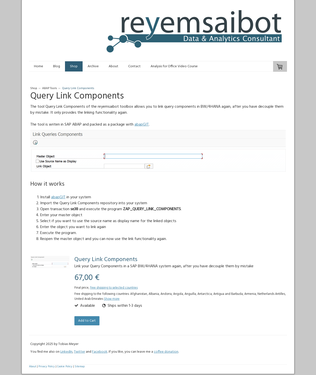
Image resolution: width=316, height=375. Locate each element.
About (113, 66)
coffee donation (166, 352)
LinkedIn (66, 352)
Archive (93, 66)
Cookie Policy (64, 366)
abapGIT (141, 124)
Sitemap (80, 366)
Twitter (79, 352)
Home (38, 66)
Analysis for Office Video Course (174, 66)
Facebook (99, 352)
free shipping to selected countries (114, 287)
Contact (134, 66)
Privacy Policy (46, 366)
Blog (56, 66)
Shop (74, 66)
